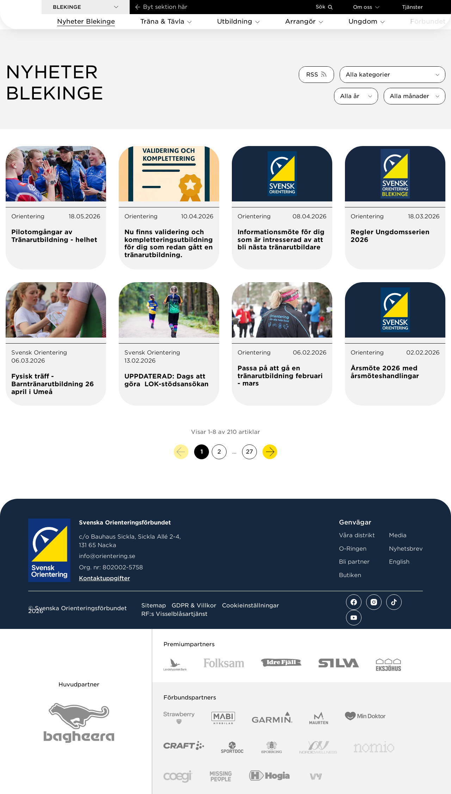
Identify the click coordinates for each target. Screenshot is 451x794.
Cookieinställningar (250, 605)
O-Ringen (352, 548)
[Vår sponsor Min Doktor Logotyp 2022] (365, 718)
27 (249, 451)
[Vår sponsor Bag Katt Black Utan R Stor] (79, 723)
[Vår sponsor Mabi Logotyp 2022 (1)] (223, 718)
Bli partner (354, 561)
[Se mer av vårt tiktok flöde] (394, 602)
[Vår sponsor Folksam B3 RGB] (224, 665)
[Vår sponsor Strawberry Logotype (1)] (178, 718)
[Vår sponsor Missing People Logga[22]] (220, 776)
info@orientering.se (107, 556)
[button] (86, 7)
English (399, 561)
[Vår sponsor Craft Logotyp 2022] (183, 747)
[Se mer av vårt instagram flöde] (374, 602)
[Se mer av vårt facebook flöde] (354, 602)
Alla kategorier (368, 74)
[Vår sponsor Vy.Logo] (316, 776)
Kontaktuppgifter (104, 578)
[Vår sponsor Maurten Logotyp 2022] (318, 718)
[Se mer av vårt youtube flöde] (354, 617)
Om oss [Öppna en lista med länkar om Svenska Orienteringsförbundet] (366, 7)
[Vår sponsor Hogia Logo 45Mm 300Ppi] (269, 776)
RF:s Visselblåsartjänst (174, 614)
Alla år (349, 96)
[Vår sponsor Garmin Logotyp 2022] (272, 718)
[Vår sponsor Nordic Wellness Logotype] (318, 747)
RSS (312, 74)
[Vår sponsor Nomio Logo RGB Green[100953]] (374, 747)
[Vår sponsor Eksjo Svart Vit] (388, 665)
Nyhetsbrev (406, 548)
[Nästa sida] (269, 451)
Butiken (350, 575)
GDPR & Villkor (194, 605)
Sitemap (153, 605)
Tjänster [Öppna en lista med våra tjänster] (412, 7)
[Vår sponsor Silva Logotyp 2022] (339, 665)
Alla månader (409, 96)
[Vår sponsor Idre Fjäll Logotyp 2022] (281, 665)
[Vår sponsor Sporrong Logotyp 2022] (272, 747)
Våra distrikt (357, 535)
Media (398, 535)
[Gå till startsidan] (32, 14)
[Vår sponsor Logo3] (177, 776)
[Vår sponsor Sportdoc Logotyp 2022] (232, 747)
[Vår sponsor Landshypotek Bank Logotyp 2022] (175, 665)
